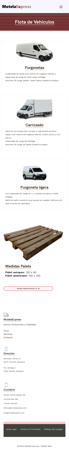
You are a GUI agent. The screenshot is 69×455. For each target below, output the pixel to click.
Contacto (8, 337)
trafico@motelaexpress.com (15, 408)
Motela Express (32, 446)
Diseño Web (46, 446)
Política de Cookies (53, 429)
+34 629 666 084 (11, 399)
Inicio (6, 331)
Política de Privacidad (30, 429)
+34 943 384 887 (11, 403)
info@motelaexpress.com (14, 413)
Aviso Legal (11, 429)
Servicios (8, 334)
